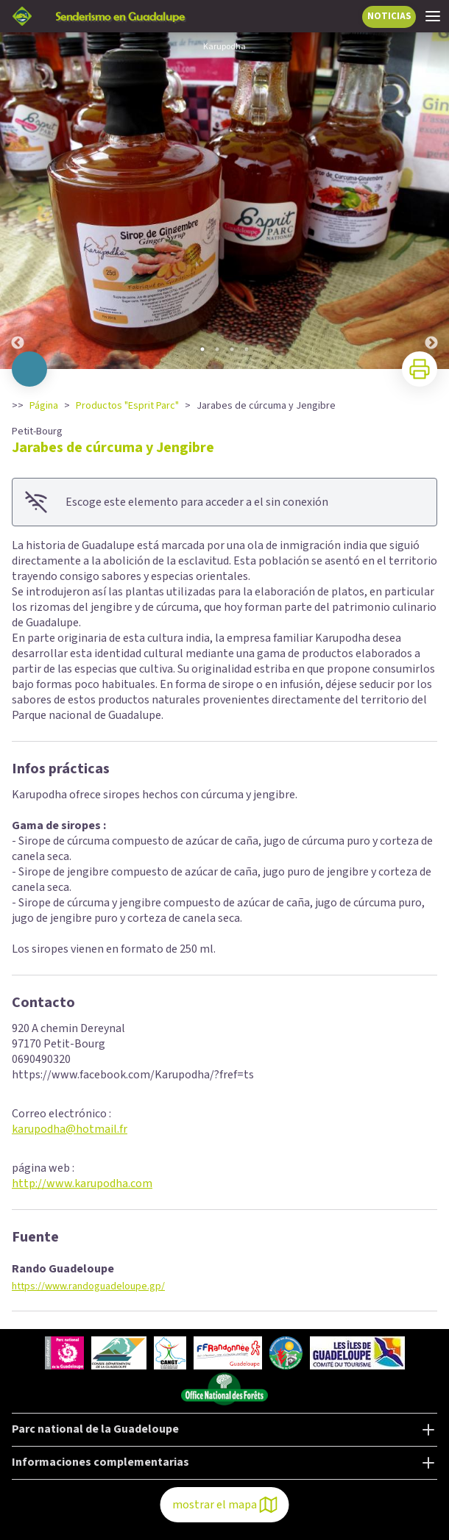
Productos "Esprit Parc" (127, 405)
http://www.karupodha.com (82, 1183)
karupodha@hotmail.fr (69, 1129)
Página (43, 405)
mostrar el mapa (224, 1505)
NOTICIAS (389, 16)
